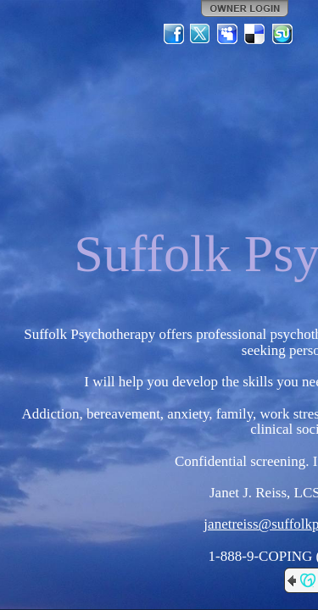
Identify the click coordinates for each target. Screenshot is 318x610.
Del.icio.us (255, 34)
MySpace (228, 34)
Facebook (174, 34)
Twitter (201, 34)
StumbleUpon (282, 34)
